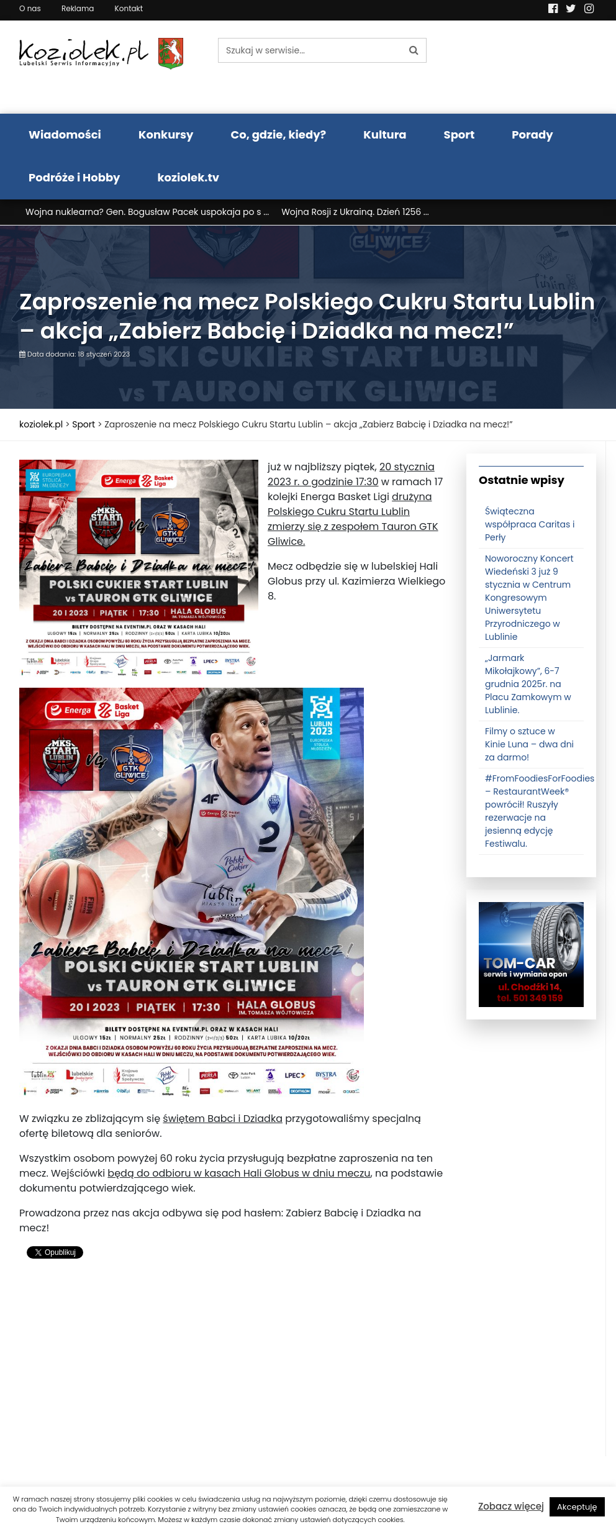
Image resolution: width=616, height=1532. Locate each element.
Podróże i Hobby (74, 177)
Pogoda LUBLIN (531, 67)
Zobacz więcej (511, 1506)
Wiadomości (65, 134)
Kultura (384, 134)
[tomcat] (531, 953)
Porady (532, 134)
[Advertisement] (233, 1369)
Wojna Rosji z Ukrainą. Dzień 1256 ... (355, 212)
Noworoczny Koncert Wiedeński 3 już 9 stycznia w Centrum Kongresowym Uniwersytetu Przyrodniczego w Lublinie (529, 597)
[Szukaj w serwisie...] (310, 50)
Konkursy (166, 134)
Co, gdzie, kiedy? (278, 134)
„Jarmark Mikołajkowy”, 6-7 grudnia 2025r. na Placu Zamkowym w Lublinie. (528, 684)
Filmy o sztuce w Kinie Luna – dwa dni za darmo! (529, 744)
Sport (459, 134)
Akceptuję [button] (577, 1507)
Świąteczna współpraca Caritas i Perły (530, 524)
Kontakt (129, 8)
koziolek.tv (188, 177)
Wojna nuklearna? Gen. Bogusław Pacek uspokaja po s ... (147, 212)
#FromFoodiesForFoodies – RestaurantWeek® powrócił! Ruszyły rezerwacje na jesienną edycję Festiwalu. (539, 811)
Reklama (77, 8)
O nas (30, 8)
